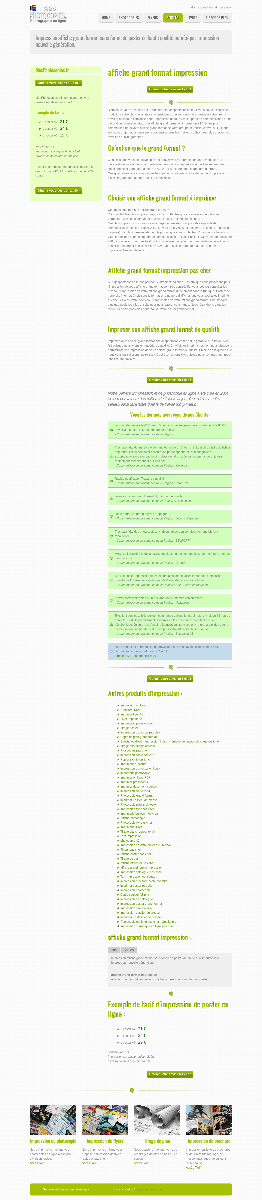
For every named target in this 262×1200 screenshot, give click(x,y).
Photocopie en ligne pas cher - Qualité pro (148, 921)
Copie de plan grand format (138, 737)
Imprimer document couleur (138, 786)
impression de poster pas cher (140, 732)
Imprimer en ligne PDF (135, 777)
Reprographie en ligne (135, 759)
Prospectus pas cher (134, 750)
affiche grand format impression (141, 867)
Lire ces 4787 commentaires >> (136, 655)
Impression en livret (133, 705)
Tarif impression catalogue (137, 876)
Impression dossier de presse (140, 912)
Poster (173, 17)
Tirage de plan (217, 17)
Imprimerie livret (131, 827)
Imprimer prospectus (134, 782)
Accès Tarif (37, 1163)
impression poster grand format (141, 903)
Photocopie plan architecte (138, 804)
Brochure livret (130, 710)
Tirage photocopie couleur (137, 746)
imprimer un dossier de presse (140, 917)
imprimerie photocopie (135, 773)
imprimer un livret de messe (138, 800)
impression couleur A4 (135, 791)
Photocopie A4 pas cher (136, 822)
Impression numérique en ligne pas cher (147, 926)
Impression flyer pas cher (137, 809)
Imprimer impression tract (137, 723)
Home (106, 17)
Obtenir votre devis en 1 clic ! (59, 82)
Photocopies (129, 17)
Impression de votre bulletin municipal (145, 845)
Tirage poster (129, 728)
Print (114, 950)
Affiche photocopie (132, 818)
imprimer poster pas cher (137, 885)
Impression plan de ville (136, 908)
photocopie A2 (129, 840)
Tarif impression (131, 836)
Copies (128, 950)
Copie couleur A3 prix (134, 894)
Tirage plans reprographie (137, 831)
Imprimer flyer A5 (131, 714)
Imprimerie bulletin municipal (139, 813)
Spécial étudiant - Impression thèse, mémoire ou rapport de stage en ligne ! (170, 741)
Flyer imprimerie (131, 719)
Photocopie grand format (136, 795)
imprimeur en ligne (149, 1189)
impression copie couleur (137, 755)
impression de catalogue (136, 899)
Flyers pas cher (130, 849)
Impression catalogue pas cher (140, 872)
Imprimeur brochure (133, 764)
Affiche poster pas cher (135, 854)
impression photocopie (135, 890)
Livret (192, 17)
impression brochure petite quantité (143, 881)
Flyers (153, 17)
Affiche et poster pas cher (137, 863)
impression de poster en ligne (140, 768)
